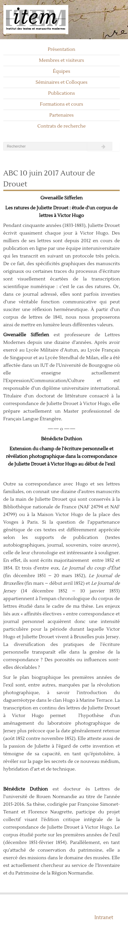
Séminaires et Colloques (61, 82)
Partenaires (61, 115)
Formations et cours (61, 104)
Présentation (61, 49)
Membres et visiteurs (61, 60)
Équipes (61, 71)
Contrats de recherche (61, 126)
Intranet (104, 917)
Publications (61, 93)
